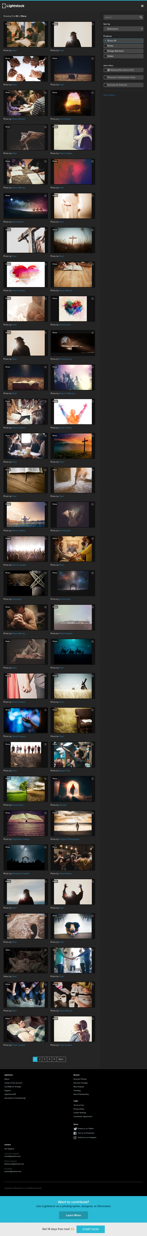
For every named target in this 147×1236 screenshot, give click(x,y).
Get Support (9, 1148)
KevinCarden (65, 119)
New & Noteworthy (81, 1094)
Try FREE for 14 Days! (12, 1086)
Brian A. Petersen (67, 393)
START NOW (91, 1229)
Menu (142, 6)
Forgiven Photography (69, 839)
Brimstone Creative (20, 873)
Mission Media (18, 530)
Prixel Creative (65, 153)
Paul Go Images (19, 564)
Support (7, 1090)
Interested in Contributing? (15, 1098)
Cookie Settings (80, 1112)
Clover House (65, 873)
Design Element (115, 51)
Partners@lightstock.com (14, 1164)
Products (107, 36)
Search (140, 17)
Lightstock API (10, 1094)
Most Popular (79, 1086)
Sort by (106, 24)
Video (110, 56)
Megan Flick (64, 770)
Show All (111, 40)
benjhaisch (17, 599)
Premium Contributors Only (121, 77)
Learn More (73, 1215)
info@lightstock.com (12, 1156)
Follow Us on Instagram (87, 1137)
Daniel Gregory (19, 736)
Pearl (14, 50)
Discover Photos (80, 1079)
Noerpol (63, 805)
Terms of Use (79, 1105)
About (6, 1079)
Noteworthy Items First (120, 70)
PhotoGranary (65, 359)
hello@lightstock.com (12, 1171)
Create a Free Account (13, 1083)
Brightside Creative (20, 839)
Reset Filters (109, 95)
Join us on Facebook (86, 1133)
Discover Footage (81, 1083)
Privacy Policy (79, 1109)
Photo (110, 45)
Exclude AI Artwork (117, 85)
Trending (77, 1090)
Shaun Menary (18, 119)
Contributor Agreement (83, 1116)
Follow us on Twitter (86, 1128)
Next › (61, 1059)
